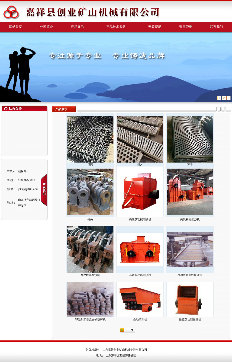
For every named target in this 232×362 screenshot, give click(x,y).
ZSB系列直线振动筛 (189, 275)
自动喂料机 (140, 319)
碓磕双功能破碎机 (190, 319)
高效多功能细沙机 (140, 275)
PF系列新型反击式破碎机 (90, 319)
